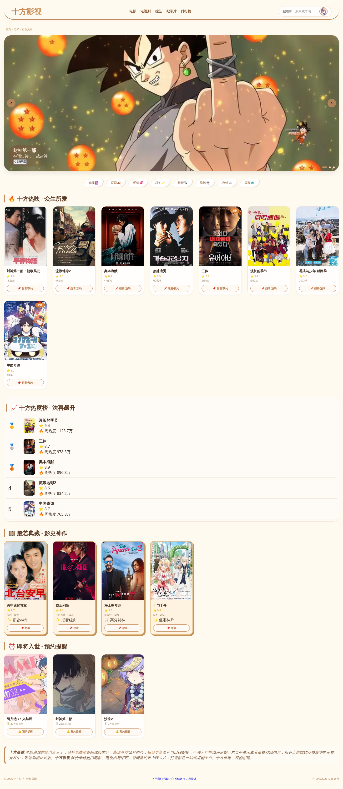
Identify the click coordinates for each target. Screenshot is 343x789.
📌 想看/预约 (25, 288)
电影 (132, 11)
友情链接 (180, 778)
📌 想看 (25, 628)
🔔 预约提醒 (25, 731)
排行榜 (186, 11)
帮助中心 (168, 778)
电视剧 (146, 11)
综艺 (158, 11)
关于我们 (157, 778)
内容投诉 (191, 778)
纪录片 (171, 11)
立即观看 (20, 162)
